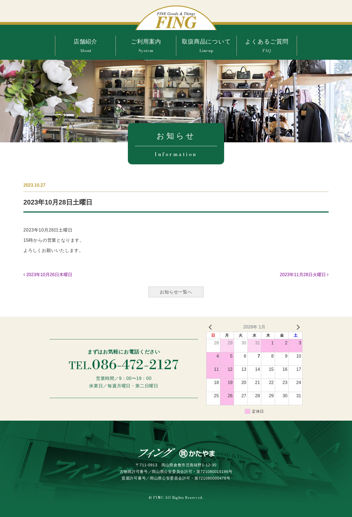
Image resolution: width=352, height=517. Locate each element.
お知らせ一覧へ (176, 292)
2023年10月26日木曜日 (47, 274)
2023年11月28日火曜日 (304, 274)
